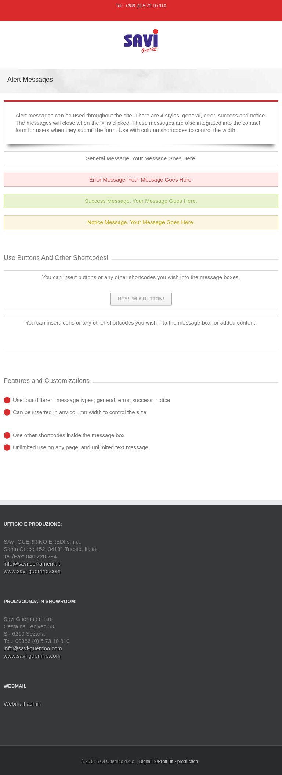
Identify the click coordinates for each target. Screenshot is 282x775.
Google (92, 337)
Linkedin (103, 336)
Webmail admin (22, 704)
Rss (39, 336)
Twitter (65, 337)
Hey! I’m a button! (141, 298)
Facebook (51, 337)
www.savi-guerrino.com (32, 571)
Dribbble (79, 337)
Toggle (266, 159)
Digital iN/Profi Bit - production (168, 761)
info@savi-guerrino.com (33, 648)
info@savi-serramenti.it (32, 563)
